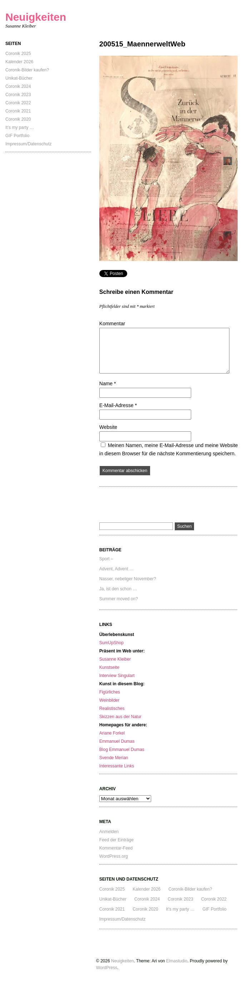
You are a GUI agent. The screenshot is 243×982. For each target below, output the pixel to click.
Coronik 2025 (18, 53)
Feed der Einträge (116, 839)
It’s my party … (19, 127)
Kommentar (112, 323)
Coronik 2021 (18, 111)
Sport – (106, 558)
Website (108, 427)
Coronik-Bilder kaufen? (27, 69)
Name (107, 383)
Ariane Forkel (112, 733)
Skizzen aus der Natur (120, 716)
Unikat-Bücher (19, 78)
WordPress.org (113, 856)
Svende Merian (113, 757)
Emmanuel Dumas (117, 741)
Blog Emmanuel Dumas (121, 749)
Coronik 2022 (18, 102)
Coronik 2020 (18, 119)
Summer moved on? (118, 598)
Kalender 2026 (19, 61)
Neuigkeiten (35, 17)
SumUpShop (111, 642)
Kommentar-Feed (116, 848)
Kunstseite (109, 667)
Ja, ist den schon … (118, 588)
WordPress (106, 967)
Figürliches (109, 692)
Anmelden (109, 831)
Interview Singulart (117, 675)
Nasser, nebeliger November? (127, 578)
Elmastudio (176, 960)
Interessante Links (116, 765)
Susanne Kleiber (115, 659)
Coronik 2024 (18, 86)
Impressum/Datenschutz (28, 143)
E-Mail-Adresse (118, 405)
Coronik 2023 (18, 94)
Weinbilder (109, 700)
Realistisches (112, 708)
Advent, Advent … (116, 568)
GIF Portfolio (17, 135)
